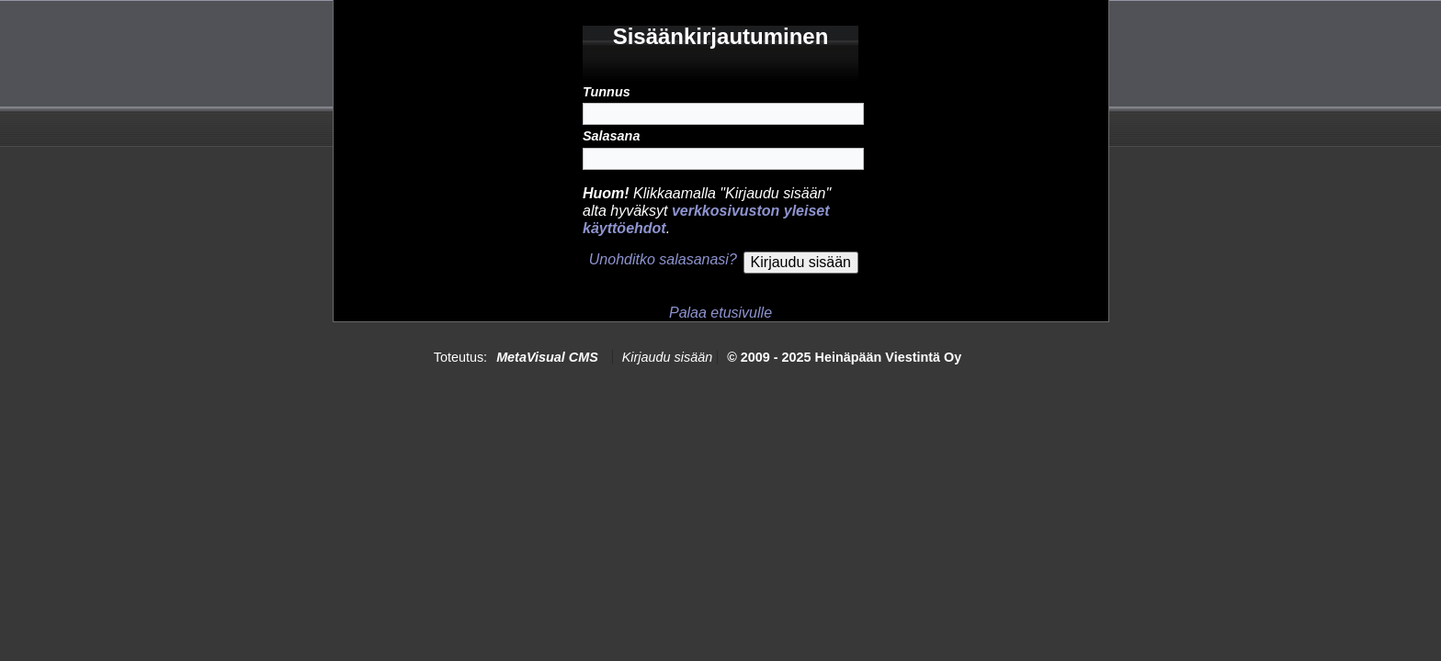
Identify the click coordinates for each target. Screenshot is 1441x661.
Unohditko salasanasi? (663, 259)
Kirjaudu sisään (667, 357)
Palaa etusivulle (720, 312)
